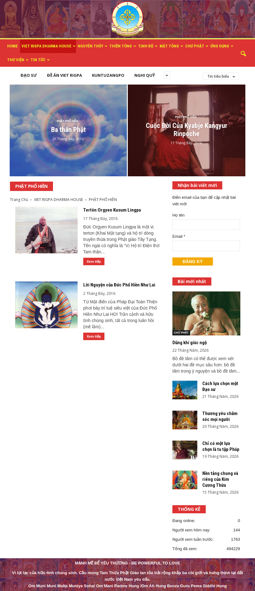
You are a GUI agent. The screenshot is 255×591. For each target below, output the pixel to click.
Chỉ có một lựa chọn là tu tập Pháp (220, 446)
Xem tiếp (94, 261)
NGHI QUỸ (144, 75)
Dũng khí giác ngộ (189, 342)
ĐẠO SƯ (29, 75)
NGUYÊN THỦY (93, 46)
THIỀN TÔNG (122, 46)
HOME (12, 46)
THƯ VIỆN (18, 60)
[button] (243, 54)
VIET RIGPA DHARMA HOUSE (49, 46)
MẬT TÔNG (171, 46)
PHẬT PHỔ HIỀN (67, 121)
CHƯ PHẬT (197, 46)
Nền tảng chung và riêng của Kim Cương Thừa (220, 479)
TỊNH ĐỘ (148, 46)
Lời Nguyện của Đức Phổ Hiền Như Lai (119, 285)
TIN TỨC (40, 60)
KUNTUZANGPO (108, 75)
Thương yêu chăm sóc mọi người (220, 416)
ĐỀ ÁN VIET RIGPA (64, 75)
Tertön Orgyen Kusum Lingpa (112, 210)
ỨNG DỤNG (221, 46)
